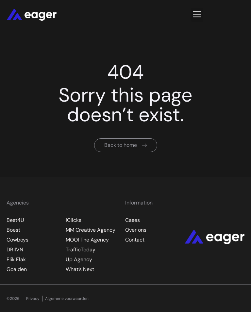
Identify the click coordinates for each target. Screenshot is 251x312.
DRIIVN (15, 249)
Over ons (135, 229)
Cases (132, 220)
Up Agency (79, 259)
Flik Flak (16, 259)
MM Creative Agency (90, 229)
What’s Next (80, 269)
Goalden (17, 269)
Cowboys (17, 239)
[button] (197, 15)
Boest (13, 229)
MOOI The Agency (87, 239)
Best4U (15, 220)
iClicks (73, 220)
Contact (134, 239)
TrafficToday (80, 249)
